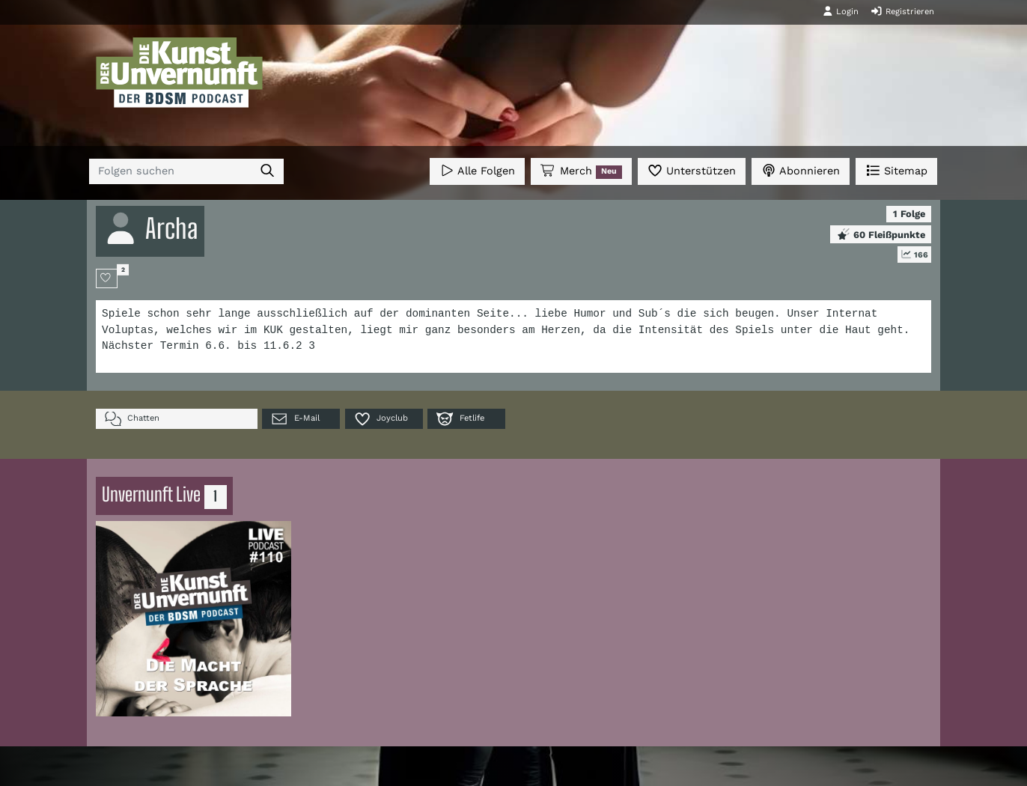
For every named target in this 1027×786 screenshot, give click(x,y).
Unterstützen (691, 170)
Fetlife (460, 419)
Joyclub (381, 419)
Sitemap (896, 170)
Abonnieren (800, 170)
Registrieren (902, 11)
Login (840, 11)
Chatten (132, 419)
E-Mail (295, 419)
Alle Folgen (477, 170)
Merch (580, 171)
